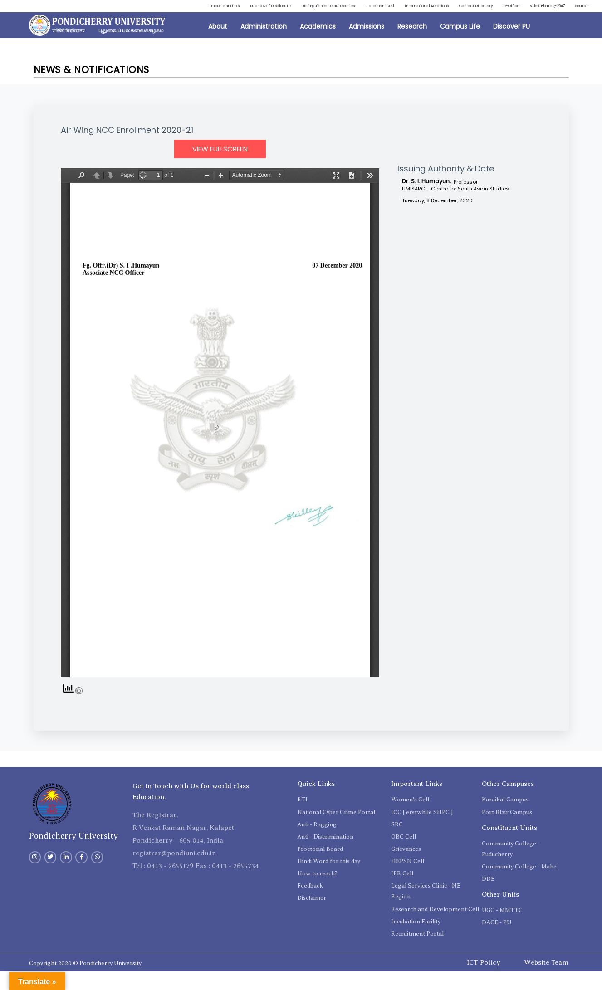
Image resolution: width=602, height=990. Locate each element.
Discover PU (511, 45)
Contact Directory (564, 7)
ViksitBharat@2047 (532, 23)
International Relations (498, 7)
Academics (318, 45)
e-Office (484, 23)
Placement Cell (435, 7)
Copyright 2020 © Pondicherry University (85, 981)
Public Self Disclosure (289, 7)
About (217, 45)
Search (578, 23)
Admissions (366, 45)
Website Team (546, 981)
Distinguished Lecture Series (366, 7)
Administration (263, 45)
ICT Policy (483, 981)
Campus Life (460, 45)
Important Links (228, 7)
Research (412, 45)
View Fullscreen (220, 167)
